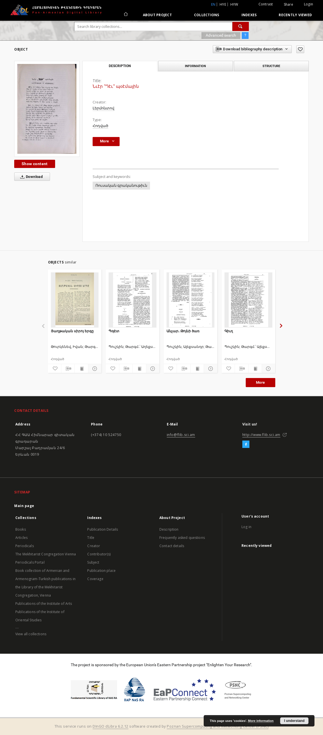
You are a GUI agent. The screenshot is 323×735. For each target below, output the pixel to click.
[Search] (240, 26)
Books (20, 529)
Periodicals (24, 545)
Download (30, 177)
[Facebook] (245, 444)
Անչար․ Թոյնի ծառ (182, 331)
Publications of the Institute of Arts (43, 603)
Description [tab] (120, 66)
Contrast (266, 4)
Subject (93, 562)
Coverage (95, 578)
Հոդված (100, 125)
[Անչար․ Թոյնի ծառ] (190, 300)
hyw (234, 4)
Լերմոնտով (103, 108)
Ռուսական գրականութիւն (121, 185)
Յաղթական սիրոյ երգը (72, 331)
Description (169, 529)
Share (288, 4)
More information (261, 720)
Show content (35, 163)
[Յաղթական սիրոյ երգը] (75, 300)
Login (308, 4)
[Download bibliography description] (67, 368)
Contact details (171, 545)
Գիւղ (228, 331)
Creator (93, 545)
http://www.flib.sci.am (261, 434)
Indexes (249, 15)
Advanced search (221, 35)
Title (90, 537)
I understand (294, 721)
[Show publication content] (81, 368)
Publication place (101, 570)
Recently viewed (295, 15)
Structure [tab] (271, 66)
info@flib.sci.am (181, 434)
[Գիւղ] (248, 300)
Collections (206, 15)
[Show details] (94, 368)
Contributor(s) (99, 554)
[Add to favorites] (300, 49)
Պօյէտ (114, 331)
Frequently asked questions (182, 537)
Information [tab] (195, 66)
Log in (246, 526)
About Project (157, 15)
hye (223, 4)
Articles (21, 537)
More (260, 382)
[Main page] (125, 15)
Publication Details (102, 529)
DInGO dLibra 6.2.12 (110, 726)
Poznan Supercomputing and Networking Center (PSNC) (217, 726)
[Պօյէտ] (132, 300)
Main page (24, 505)
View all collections (30, 634)
